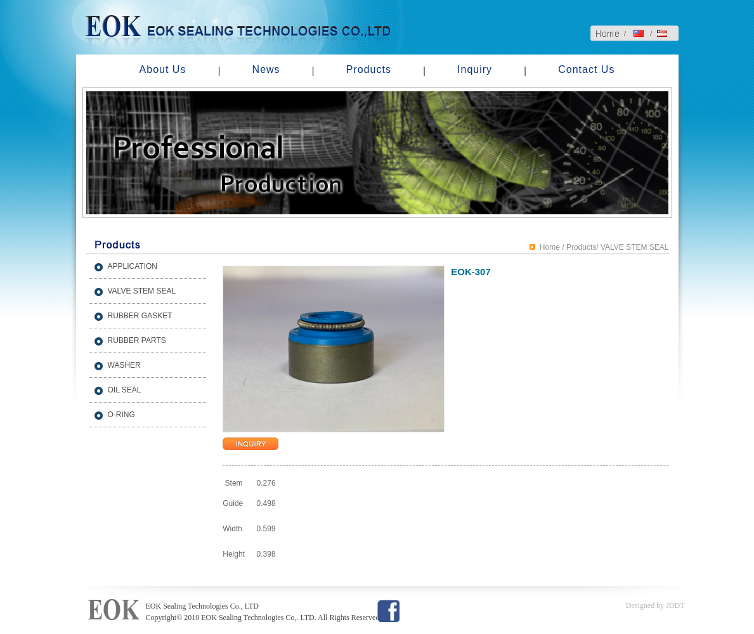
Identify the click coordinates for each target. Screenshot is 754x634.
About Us (163, 69)
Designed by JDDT (655, 605)
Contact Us (586, 69)
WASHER (124, 365)
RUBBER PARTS (137, 340)
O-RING (121, 414)
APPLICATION (132, 266)
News (266, 69)
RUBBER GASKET (140, 315)
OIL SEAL (124, 389)
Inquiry (474, 69)
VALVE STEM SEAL (142, 291)
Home (550, 247)
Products (368, 69)
